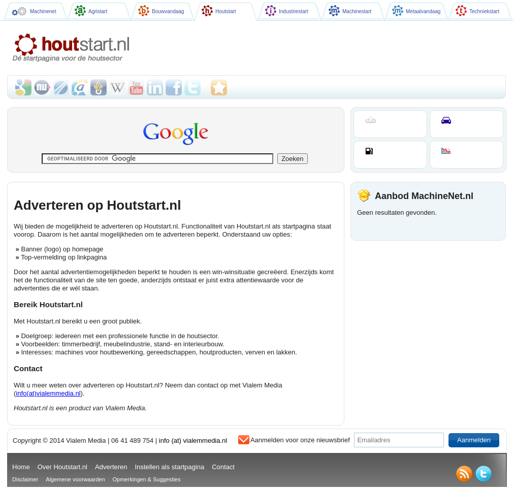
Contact (223, 467)
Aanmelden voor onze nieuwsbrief (300, 440)
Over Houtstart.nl (62, 467)
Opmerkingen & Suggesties (147, 479)
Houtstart (219, 10)
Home (21, 467)
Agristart (91, 10)
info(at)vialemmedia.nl (48, 393)
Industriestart (286, 10)
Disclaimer (25, 479)
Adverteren (111, 467)
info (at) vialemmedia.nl (193, 440)
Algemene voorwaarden (75, 479)
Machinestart (350, 10)
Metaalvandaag (416, 10)
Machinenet (33, 11)
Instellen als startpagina (170, 467)
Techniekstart (477, 10)
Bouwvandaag (161, 10)
